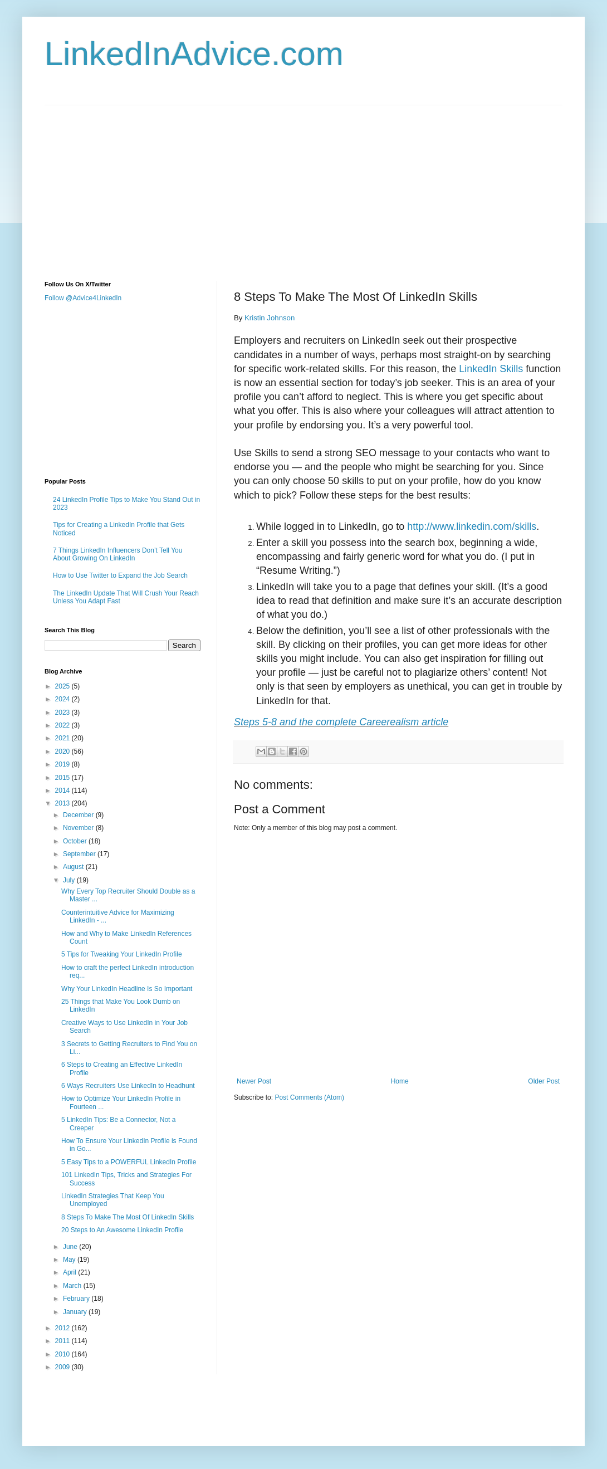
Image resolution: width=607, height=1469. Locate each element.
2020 (63, 751)
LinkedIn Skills (491, 368)
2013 (63, 803)
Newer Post (254, 1081)
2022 (63, 725)
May (70, 1259)
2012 (63, 1328)
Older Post (544, 1081)
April (70, 1272)
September (80, 854)
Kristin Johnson (269, 318)
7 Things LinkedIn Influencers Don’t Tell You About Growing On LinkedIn (117, 554)
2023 (63, 712)
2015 (63, 778)
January (76, 1312)
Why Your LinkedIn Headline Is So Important (126, 989)
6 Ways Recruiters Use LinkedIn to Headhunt (128, 1086)
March (73, 1286)
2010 (63, 1354)
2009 (63, 1367)
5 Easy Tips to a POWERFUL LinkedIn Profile (128, 1162)
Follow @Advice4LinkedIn (83, 298)
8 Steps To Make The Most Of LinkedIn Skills (127, 1217)
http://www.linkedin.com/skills (471, 526)
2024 (63, 699)
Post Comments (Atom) (309, 1097)
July (70, 880)
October (76, 841)
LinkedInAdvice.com (194, 53)
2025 (63, 686)
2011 (63, 1341)
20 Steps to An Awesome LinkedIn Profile (122, 1230)
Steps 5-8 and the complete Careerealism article (341, 722)
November (79, 828)
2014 (63, 790)
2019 (63, 764)
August (74, 867)
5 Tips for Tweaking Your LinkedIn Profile (121, 954)
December (79, 815)
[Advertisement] (236, 183)
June (71, 1247)
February (77, 1298)
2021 (63, 738)
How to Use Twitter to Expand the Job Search (120, 575)
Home (400, 1081)
